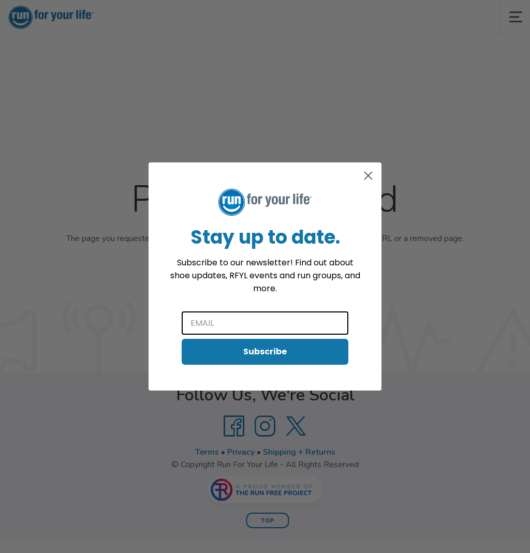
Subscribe (265, 351)
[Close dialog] (368, 176)
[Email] (265, 323)
